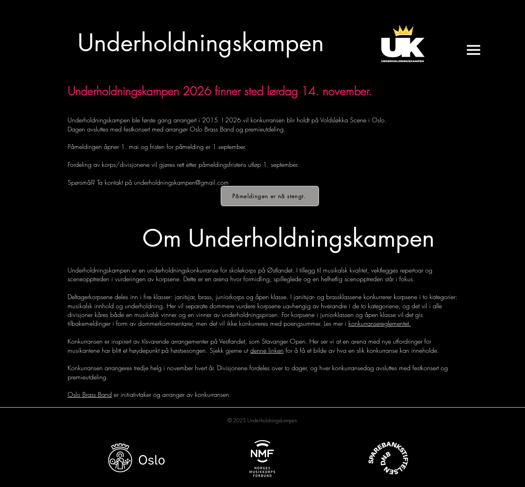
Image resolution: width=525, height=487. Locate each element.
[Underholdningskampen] (201, 42)
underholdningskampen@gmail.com (181, 182)
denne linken (267, 350)
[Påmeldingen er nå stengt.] (270, 196)
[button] (473, 50)
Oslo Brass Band (90, 394)
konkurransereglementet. (379, 323)
